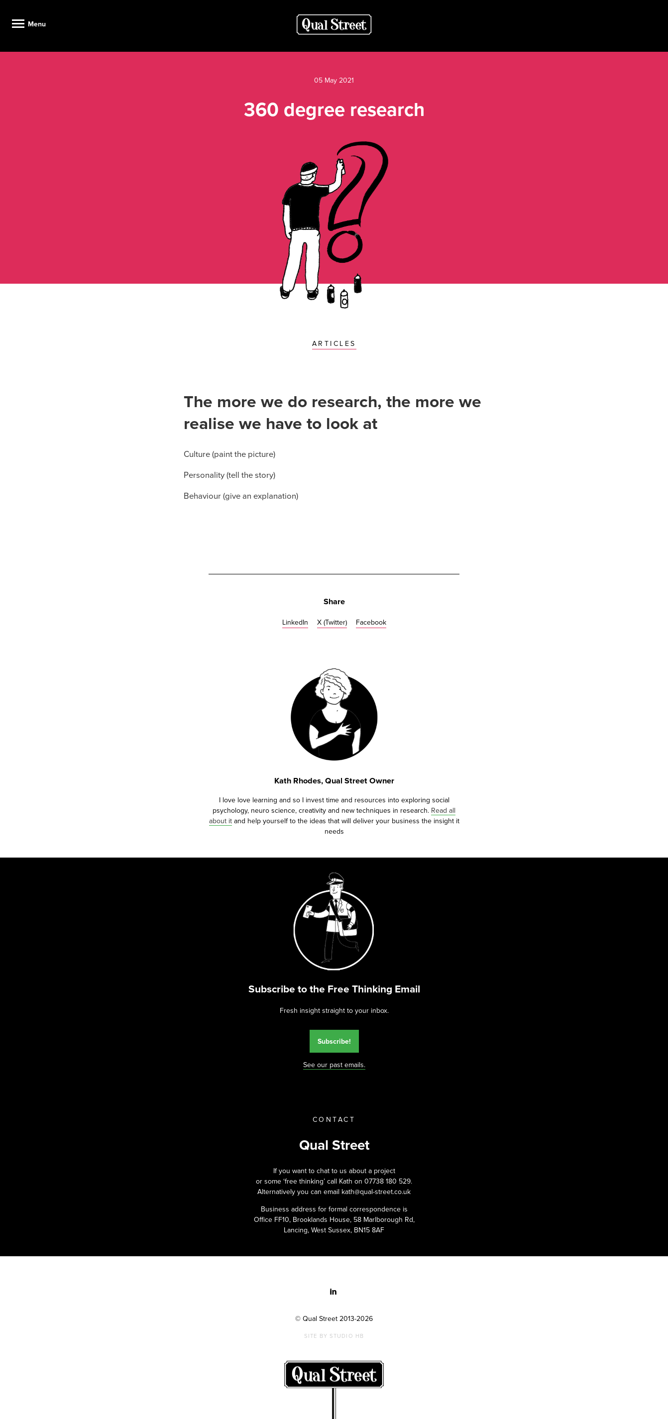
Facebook (371, 622)
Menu (37, 24)
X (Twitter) (332, 622)
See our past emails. (334, 1065)
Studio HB (347, 1336)
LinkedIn (295, 622)
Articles (334, 343)
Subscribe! (334, 1041)
